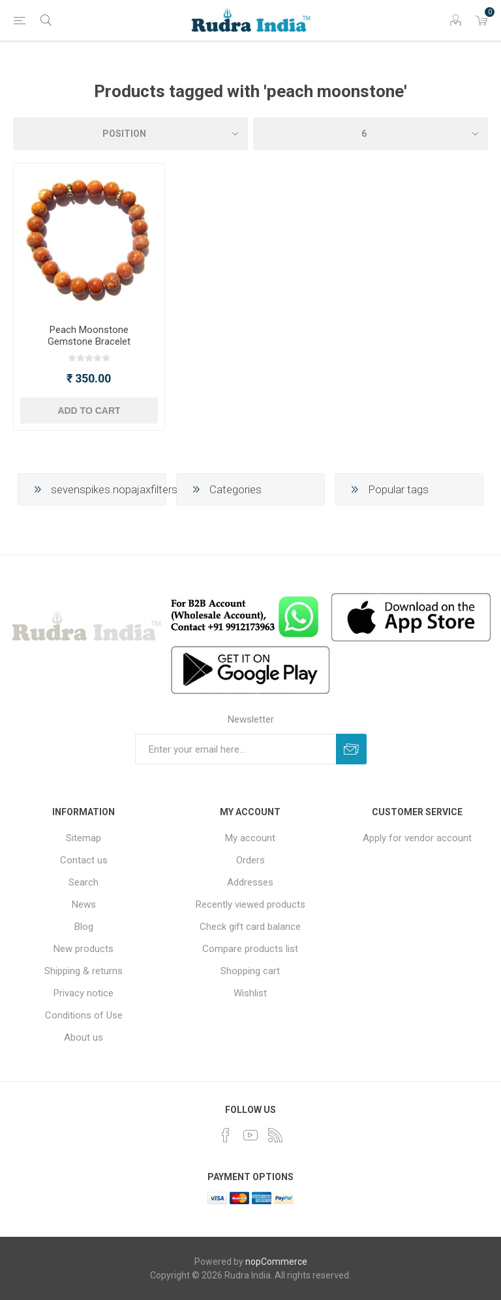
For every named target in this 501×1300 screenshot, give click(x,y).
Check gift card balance (250, 926)
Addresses (250, 882)
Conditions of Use (84, 1015)
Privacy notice (83, 993)
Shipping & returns (83, 971)
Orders (250, 860)
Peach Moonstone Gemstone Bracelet (89, 335)
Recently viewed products (250, 904)
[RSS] (275, 1135)
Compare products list (250, 949)
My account (250, 838)
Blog (83, 926)
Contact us (84, 860)
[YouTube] (250, 1135)
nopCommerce (276, 1261)
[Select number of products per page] (370, 133)
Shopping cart (250, 971)
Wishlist (250, 993)
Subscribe (351, 749)
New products (83, 949)
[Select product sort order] (130, 133)
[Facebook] (225, 1135)
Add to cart (88, 410)
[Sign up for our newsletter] (235, 749)
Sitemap (83, 838)
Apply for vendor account (417, 838)
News (84, 904)
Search (83, 882)
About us (83, 1037)
